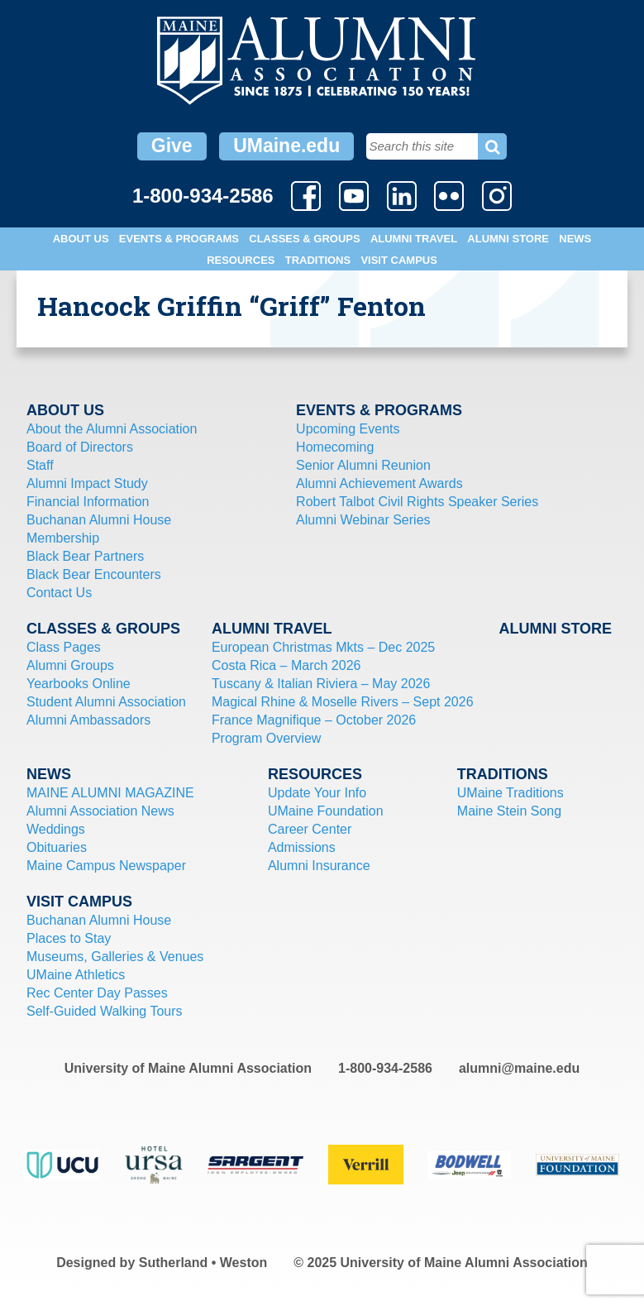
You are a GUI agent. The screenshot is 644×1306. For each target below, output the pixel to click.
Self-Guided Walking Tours (104, 1011)
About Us (81, 238)
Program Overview (266, 738)
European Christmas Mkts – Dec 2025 (323, 647)
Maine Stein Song (509, 811)
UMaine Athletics (75, 975)
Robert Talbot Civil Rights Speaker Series (417, 502)
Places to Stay (68, 938)
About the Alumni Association (111, 429)
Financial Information (88, 502)
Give (172, 145)
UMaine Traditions (510, 793)
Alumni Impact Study (87, 483)
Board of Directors (79, 447)
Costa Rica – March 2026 (286, 665)
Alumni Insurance (319, 866)
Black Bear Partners (85, 556)
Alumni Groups (70, 665)
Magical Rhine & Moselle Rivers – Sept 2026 (343, 702)
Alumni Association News (100, 811)
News (575, 238)
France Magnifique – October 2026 (314, 720)
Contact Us (59, 593)
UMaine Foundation (326, 811)
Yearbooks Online (78, 684)
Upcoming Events (347, 429)
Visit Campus (398, 260)
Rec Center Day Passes (97, 993)
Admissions (302, 847)
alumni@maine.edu (519, 1068)
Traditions (318, 260)
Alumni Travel (413, 238)
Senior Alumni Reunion (363, 465)
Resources (240, 260)
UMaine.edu (286, 145)
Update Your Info (317, 793)
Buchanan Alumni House (98, 520)
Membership (62, 538)
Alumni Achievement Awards (379, 483)
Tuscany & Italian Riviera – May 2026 (321, 684)
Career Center (309, 829)
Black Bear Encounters (93, 574)
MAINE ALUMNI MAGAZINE (110, 793)
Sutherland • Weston (203, 1263)
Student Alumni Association (106, 702)
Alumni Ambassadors (88, 720)
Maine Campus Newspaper (106, 866)
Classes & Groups (304, 238)
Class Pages (63, 647)
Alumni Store (508, 238)
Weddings (55, 829)
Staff (40, 465)
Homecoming (335, 447)
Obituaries (56, 847)
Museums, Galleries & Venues (114, 957)
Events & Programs (179, 238)
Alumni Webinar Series (363, 520)
